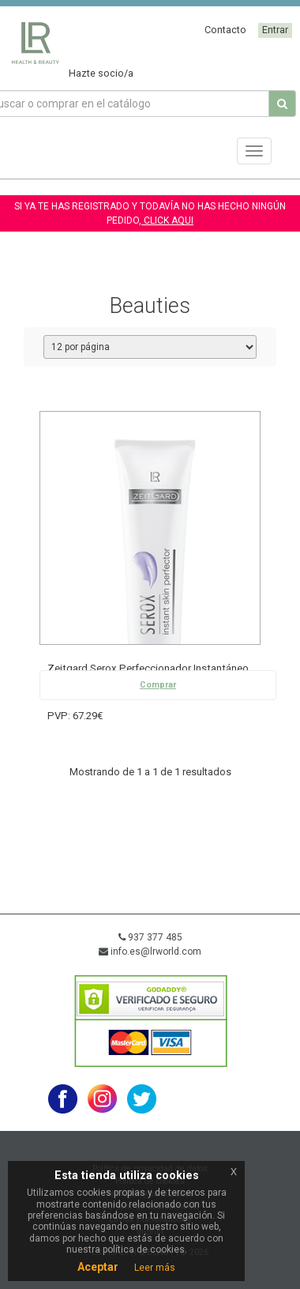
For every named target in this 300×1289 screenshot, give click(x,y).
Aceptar (97, 1267)
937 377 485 (150, 937)
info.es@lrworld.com (150, 951)
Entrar (275, 30)
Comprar (158, 685)
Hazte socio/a (101, 73)
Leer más (154, 1267)
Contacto (225, 30)
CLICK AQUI (167, 220)
